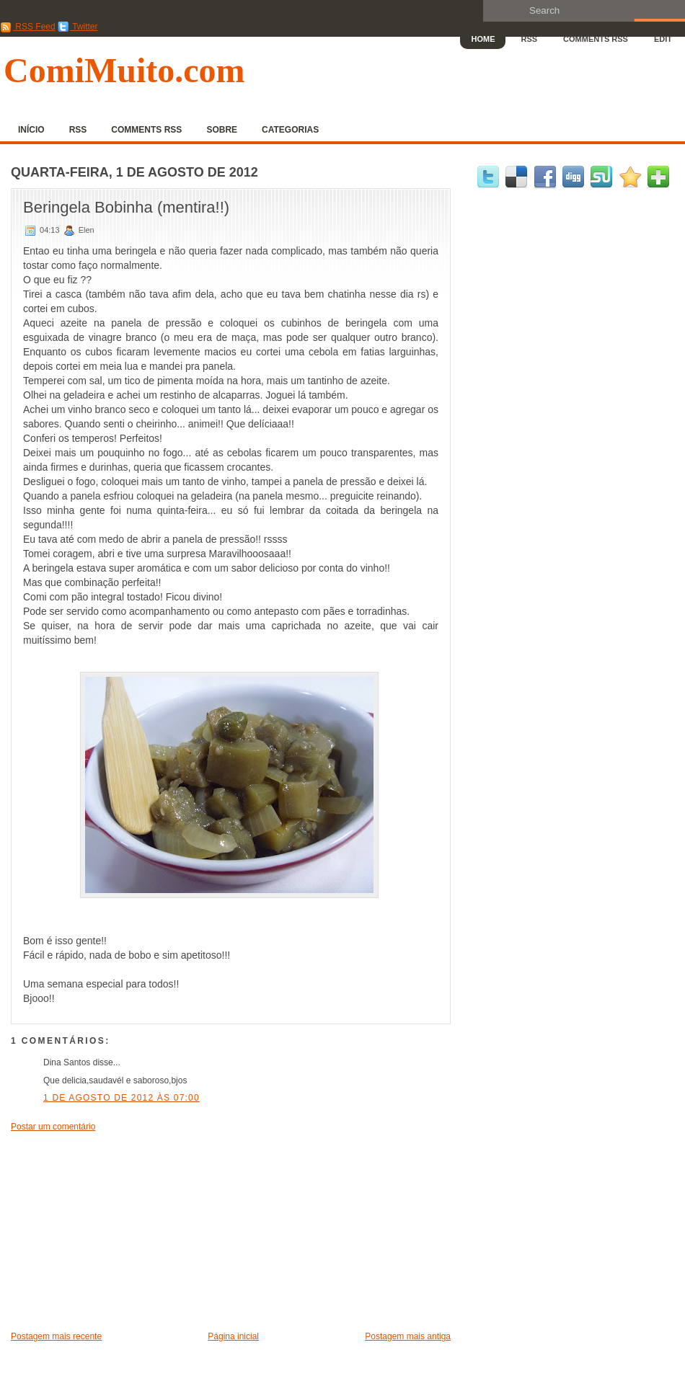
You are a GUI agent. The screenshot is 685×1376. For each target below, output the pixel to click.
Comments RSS (595, 39)
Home (483, 39)
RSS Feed (28, 27)
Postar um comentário (53, 1127)
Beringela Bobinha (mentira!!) (126, 207)
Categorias (290, 130)
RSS (529, 39)
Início (31, 130)
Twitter (77, 27)
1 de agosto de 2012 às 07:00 (121, 1098)
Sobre (221, 130)
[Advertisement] (119, 1230)
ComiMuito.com (124, 70)
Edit (663, 39)
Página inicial (233, 1336)
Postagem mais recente (56, 1336)
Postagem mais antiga (408, 1336)
